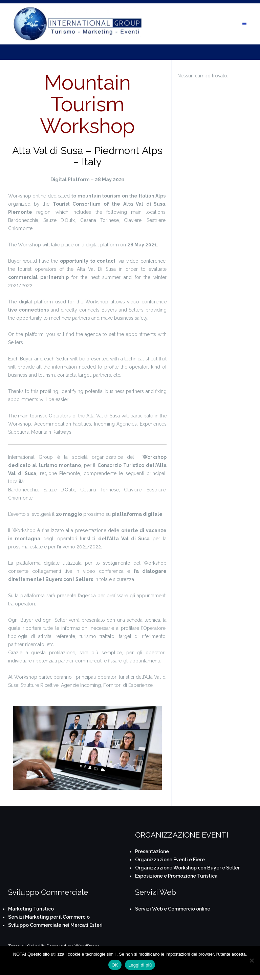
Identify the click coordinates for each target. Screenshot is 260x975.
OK (115, 965)
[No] (251, 960)
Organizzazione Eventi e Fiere (170, 859)
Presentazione (152, 851)
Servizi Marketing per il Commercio (49, 917)
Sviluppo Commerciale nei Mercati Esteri (55, 925)
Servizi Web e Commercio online (172, 909)
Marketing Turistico (31, 909)
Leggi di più (140, 965)
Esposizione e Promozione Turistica (176, 876)
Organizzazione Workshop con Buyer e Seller (187, 867)
